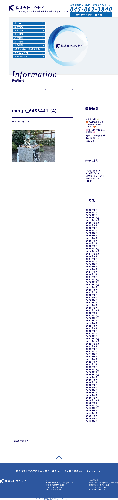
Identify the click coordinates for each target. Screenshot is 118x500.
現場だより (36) (95, 176)
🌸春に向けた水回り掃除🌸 (95, 131)
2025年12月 (93, 218)
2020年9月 (92, 377)
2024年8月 (92, 259)
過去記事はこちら (21, 441)
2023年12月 (93, 279)
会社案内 (45, 471)
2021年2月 (92, 364)
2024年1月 (92, 277)
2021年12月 (93, 339)
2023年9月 (92, 287)
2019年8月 (92, 411)
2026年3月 (92, 210)
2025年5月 (92, 236)
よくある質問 (21, 53)
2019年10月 (93, 405)
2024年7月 (92, 261)
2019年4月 (92, 421)
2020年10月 (93, 375)
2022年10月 (93, 315)
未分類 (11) (92, 173)
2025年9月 (92, 225)
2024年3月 (92, 272)
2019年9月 (92, 408)
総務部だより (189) (93, 179)
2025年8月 (92, 228)
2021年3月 (92, 362)
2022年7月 (92, 321)
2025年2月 (92, 243)
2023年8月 (92, 290)
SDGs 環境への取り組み (27, 49)
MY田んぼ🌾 (93, 119)
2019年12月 (93, 400)
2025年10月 (93, 223)
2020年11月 (93, 372)
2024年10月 (93, 254)
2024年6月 (92, 264)
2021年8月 (92, 349)
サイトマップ (93, 471)
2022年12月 (93, 310)
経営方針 (19, 38)
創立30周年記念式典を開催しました (96, 136)
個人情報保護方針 (74, 471)
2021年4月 (92, 359)
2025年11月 (93, 220)
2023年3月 (92, 303)
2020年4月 (92, 390)
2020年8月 (92, 380)
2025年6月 (92, 233)
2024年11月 (93, 251)
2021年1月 (92, 367)
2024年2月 (92, 274)
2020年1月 (92, 398)
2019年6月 (92, 416)
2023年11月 (93, 282)
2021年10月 (93, 344)
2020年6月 (92, 385)
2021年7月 (92, 351)
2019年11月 (93, 403)
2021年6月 (92, 354)
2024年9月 (92, 256)
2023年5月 (92, 297)
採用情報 (19, 42)
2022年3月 (92, 331)
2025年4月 (92, 238)
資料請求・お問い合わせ (89, 15)
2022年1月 (92, 336)
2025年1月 (92, 246)
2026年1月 (92, 215)
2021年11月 (93, 341)
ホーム (17, 23)
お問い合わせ (21, 57)
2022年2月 (92, 333)
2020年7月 (92, 382)
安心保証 (19, 45)
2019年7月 (92, 413)
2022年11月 (93, 313)
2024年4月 (92, 269)
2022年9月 (92, 318)
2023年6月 (92, 295)
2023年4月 (92, 300)
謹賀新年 (90, 141)
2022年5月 (92, 326)
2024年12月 (93, 248)
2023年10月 (93, 285)
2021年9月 (92, 346)
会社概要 (19, 34)
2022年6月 (92, 323)
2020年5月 (92, 387)
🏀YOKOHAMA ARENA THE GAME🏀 (95, 124)
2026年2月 (92, 212)
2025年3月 (92, 241)
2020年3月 (92, 393)
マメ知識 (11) (94, 171)
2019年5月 (92, 418)
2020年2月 (92, 395)
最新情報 (19, 27)
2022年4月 (92, 328)
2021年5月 (92, 357)
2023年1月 (92, 308)
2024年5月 (92, 267)
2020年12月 (93, 369)
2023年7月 (92, 292)
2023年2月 (92, 305)
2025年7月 (92, 230)
